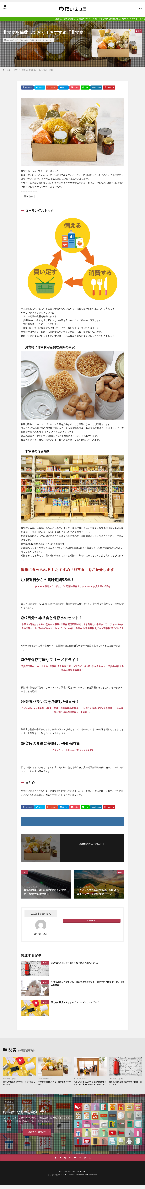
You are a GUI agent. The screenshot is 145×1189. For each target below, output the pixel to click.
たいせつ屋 (81, 1175)
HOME (7, 70)
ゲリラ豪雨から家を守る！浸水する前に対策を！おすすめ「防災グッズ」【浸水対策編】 (87, 984)
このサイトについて (37, 1136)
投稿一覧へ (91, 920)
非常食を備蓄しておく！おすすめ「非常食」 (38, 70)
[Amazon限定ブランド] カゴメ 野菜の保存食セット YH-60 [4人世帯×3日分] (72, 586)
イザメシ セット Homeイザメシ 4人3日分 (72, 750)
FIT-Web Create (67, 1179)
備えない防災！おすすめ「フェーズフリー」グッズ (80, 1002)
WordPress (93, 1179)
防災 (39, 40)
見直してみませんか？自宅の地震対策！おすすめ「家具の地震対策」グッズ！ (89, 1085)
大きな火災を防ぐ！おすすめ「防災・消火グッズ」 (80, 962)
